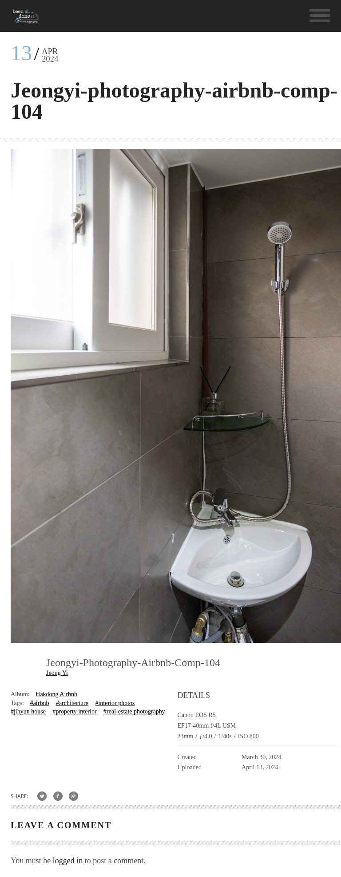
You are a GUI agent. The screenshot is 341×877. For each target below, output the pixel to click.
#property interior (74, 711)
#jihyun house (28, 711)
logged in (68, 860)
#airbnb (39, 703)
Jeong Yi (57, 673)
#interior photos (115, 703)
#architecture (72, 703)
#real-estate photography (134, 711)
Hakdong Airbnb (56, 694)
